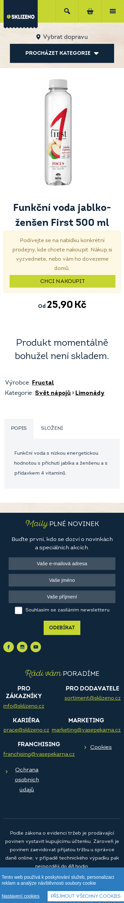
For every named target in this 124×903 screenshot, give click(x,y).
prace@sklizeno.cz (26, 730)
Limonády (89, 393)
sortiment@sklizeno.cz (92, 698)
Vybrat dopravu (65, 37)
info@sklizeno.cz (23, 706)
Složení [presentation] (52, 428)
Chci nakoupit (62, 281)
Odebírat (62, 628)
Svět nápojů (53, 393)
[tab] (18, 429)
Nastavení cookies (20, 897)
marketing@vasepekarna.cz (86, 730)
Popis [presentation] (19, 428)
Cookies (101, 747)
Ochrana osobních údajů (27, 780)
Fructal (43, 383)
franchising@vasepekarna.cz (39, 754)
